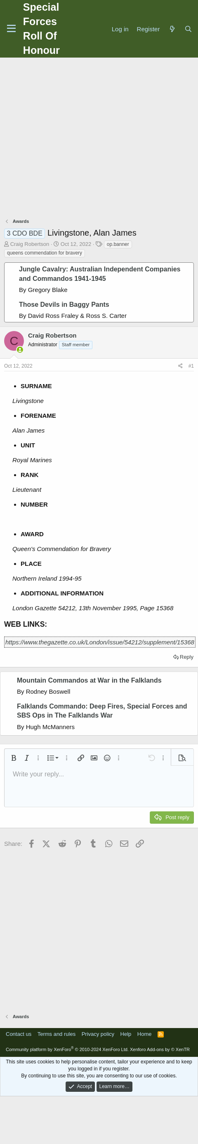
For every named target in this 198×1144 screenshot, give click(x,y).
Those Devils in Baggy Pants (64, 304)
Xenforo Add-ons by (160, 1049)
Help (126, 1034)
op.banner (118, 244)
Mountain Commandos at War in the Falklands (89, 680)
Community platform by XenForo (67, 1049)
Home (144, 1034)
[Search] (188, 29)
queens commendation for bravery (44, 253)
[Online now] (20, 349)
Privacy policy (98, 1034)
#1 (191, 366)
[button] (13, 757)
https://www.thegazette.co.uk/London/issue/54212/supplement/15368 (99, 642)
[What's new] (172, 29)
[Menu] (11, 29)
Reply (186, 657)
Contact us (18, 1034)
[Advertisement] (77, 139)
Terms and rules (56, 1034)
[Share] (180, 366)
